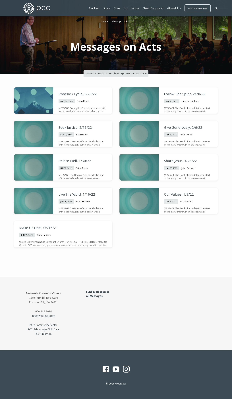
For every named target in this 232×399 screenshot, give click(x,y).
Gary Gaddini (44, 235)
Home (105, 21)
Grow (106, 8)
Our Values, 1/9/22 (179, 194)
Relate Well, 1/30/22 (75, 160)
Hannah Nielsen (190, 101)
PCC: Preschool (43, 334)
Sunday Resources (97, 291)
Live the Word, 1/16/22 (77, 194)
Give (117, 8)
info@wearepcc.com (43, 315)
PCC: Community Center (43, 325)
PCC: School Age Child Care (43, 329)
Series (103, 73)
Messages (117, 21)
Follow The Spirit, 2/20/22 (184, 94)
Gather (94, 8)
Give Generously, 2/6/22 (183, 127)
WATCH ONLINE (197, 8)
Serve (135, 8)
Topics (91, 73)
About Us (174, 8)
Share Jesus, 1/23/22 (180, 160)
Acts (128, 21)
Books (114, 73)
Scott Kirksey (83, 201)
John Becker (187, 168)
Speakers (127, 73)
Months (141, 73)
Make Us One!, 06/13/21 (38, 227)
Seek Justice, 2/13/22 (75, 127)
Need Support (153, 8)
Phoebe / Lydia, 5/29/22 (78, 94)
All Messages (94, 296)
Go (125, 8)
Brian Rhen (83, 101)
